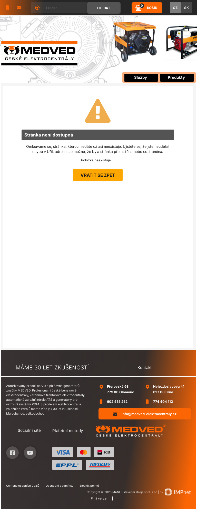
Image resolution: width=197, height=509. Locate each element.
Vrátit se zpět (98, 175)
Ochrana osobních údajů (23, 485)
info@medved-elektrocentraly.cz (144, 414)
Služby (140, 77)
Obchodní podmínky (59, 485)
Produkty (176, 77)
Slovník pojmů (89, 485)
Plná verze (98, 498)
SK (186, 8)
